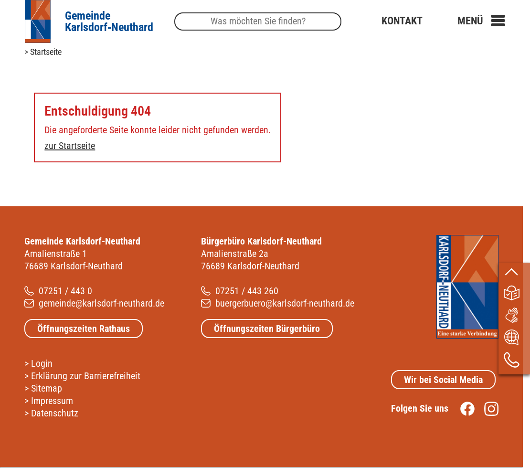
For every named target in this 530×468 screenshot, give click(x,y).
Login (42, 363)
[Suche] (257, 21)
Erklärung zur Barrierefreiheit (85, 376)
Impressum (52, 400)
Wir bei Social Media (443, 379)
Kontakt (402, 21)
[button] (481, 21)
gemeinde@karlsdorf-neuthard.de (101, 303)
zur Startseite (69, 145)
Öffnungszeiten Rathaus (83, 328)
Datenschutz (54, 413)
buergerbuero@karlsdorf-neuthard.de (284, 303)
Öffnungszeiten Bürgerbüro (267, 328)
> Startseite (43, 52)
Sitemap (46, 388)
